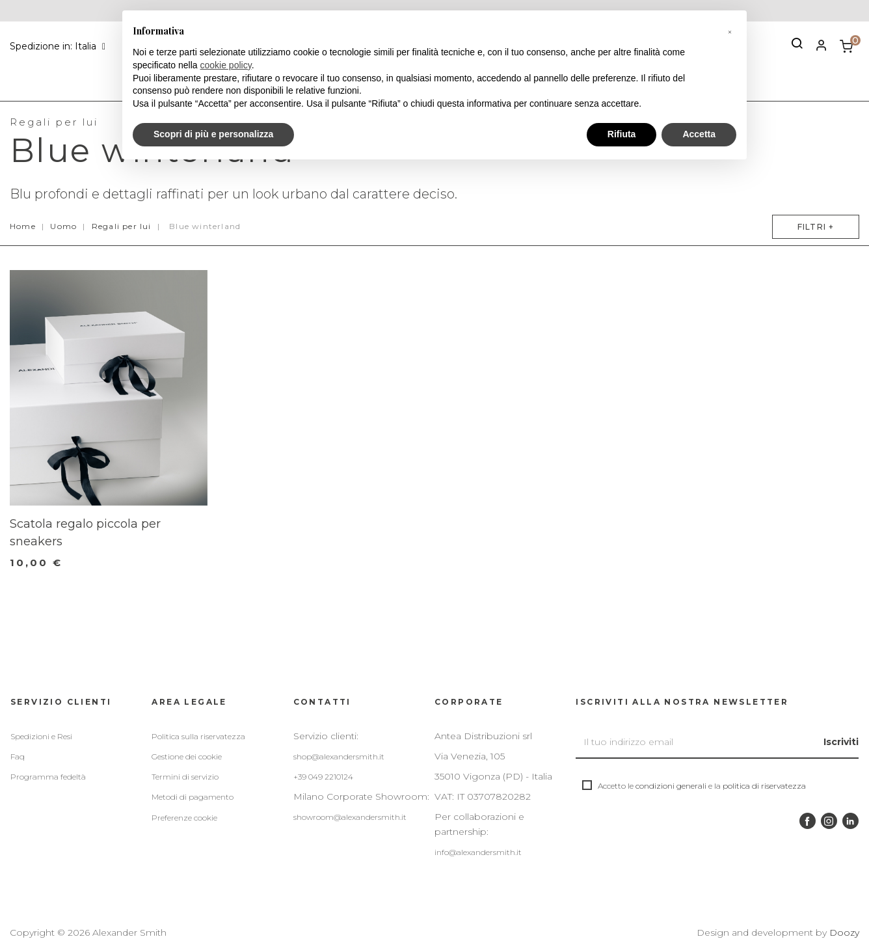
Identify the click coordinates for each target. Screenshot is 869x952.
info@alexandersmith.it (478, 852)
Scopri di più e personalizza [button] (213, 134)
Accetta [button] (698, 134)
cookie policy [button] (226, 65)
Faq (17, 756)
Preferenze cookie (184, 818)
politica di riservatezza (764, 786)
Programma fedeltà (48, 777)
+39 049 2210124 (323, 777)
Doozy (844, 932)
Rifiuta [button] (622, 134)
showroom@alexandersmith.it (350, 817)
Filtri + (810, 227)
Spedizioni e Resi (41, 736)
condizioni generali (670, 786)
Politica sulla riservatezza (198, 736)
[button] (729, 31)
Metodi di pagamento (193, 797)
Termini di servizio (185, 777)
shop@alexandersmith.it (338, 756)
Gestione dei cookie (187, 756)
